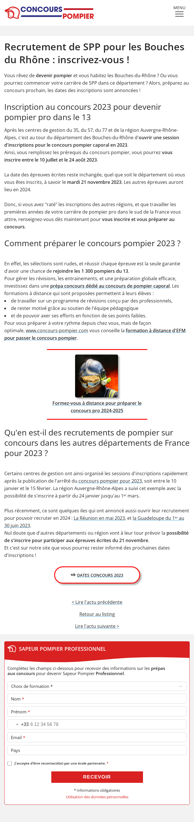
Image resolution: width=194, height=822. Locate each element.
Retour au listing (97, 614)
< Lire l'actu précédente (97, 602)
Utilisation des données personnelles (97, 797)
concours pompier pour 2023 (109, 481)
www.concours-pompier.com (57, 330)
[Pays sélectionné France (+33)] (18, 724)
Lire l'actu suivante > (97, 626)
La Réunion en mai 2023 (99, 518)
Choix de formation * (32, 686)
